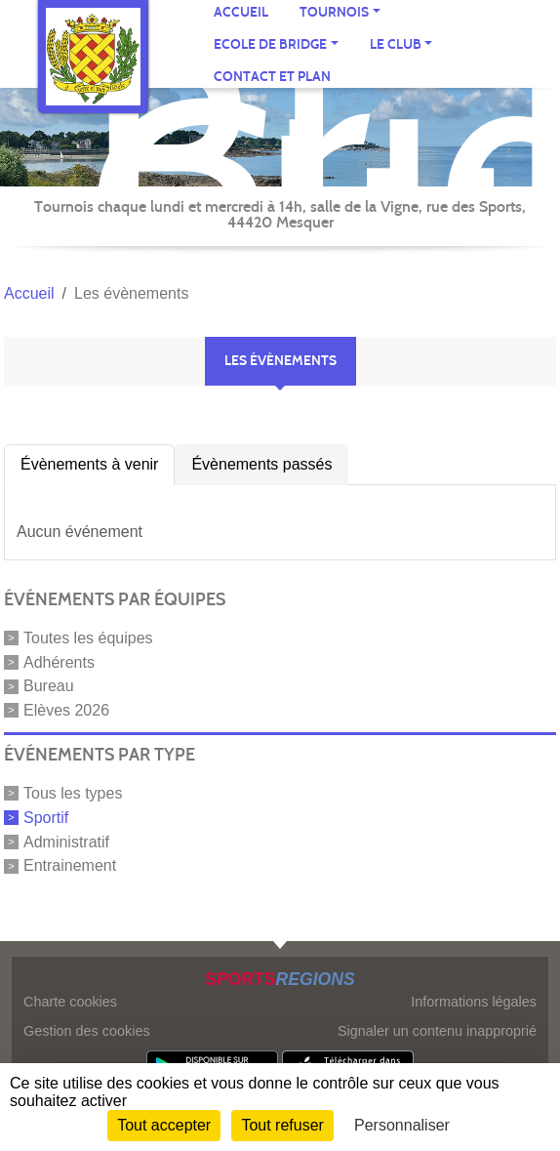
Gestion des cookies (86, 1031)
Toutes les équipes (88, 638)
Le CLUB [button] (395, 44)
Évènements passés (261, 464)
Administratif (66, 841)
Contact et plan (272, 76)
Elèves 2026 (66, 710)
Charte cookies (70, 1001)
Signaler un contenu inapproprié (437, 1031)
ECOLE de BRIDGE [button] (270, 44)
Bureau (48, 686)
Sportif (45, 817)
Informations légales (474, 1001)
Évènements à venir (89, 464)
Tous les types (72, 793)
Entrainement (69, 865)
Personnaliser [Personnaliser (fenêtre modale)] (402, 1125)
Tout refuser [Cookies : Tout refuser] (282, 1125)
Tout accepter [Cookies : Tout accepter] (164, 1125)
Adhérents (59, 661)
